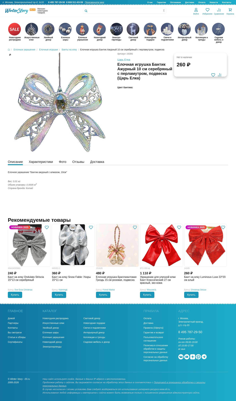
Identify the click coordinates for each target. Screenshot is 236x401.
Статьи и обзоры (16, 337)
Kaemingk (63, 290)
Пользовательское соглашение (153, 339)
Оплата (201, 2)
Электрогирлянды (52, 346)
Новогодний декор (52, 342)
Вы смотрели (15, 332)
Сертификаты (15, 342)
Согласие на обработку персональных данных (155, 359)
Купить (15, 294)
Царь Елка (123, 59)
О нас (150, 2)
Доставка (189, 2)
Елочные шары (51, 332)
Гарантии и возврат (153, 332)
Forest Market (109, 290)
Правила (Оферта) (153, 327)
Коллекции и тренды (94, 337)
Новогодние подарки (94, 323)
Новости (214, 2)
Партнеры (13, 323)
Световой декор (91, 318)
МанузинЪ (151, 290)
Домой (11, 318)
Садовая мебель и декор (96, 342)
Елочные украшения (53, 337)
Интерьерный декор (94, 332)
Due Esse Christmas (23, 290)
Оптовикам (175, 2)
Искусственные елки (53, 323)
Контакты (226, 2)
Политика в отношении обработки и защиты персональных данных (155, 349)
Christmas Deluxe (198, 290)
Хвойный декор (51, 327)
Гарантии (161, 2)
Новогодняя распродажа (55, 318)
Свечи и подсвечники (94, 327)
